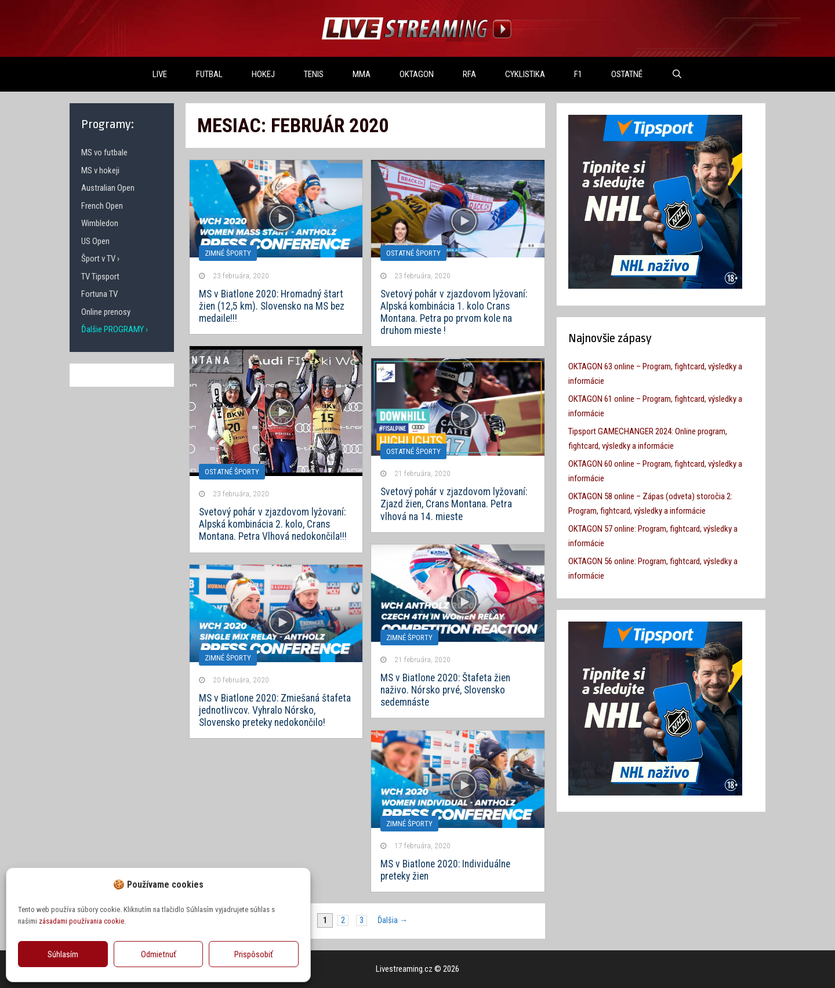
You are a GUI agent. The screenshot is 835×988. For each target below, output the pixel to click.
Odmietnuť (158, 954)
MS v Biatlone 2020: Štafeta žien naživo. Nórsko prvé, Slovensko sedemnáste (445, 690)
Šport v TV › (100, 258)
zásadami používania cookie (81, 921)
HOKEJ (263, 74)
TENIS (314, 74)
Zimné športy (228, 253)
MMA (362, 74)
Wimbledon (99, 223)
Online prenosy (105, 312)
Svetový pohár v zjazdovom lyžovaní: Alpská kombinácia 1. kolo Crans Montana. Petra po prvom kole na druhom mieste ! (453, 312)
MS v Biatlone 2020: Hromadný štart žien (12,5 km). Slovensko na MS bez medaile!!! (271, 306)
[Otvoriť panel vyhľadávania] (677, 74)
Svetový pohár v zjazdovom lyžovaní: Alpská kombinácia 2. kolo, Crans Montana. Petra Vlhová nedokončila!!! (273, 524)
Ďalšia (392, 920)
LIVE (160, 74)
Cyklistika (525, 74)
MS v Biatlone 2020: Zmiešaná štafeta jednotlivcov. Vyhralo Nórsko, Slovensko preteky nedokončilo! (275, 710)
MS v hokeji (100, 170)
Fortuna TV (99, 294)
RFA (469, 74)
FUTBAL (209, 74)
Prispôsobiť (253, 954)
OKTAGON (417, 74)
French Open (102, 206)
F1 (578, 74)
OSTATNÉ (626, 74)
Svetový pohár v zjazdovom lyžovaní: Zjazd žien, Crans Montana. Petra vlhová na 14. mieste (453, 504)
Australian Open (108, 188)
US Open (95, 241)
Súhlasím (63, 954)
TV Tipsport (100, 276)
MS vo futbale (104, 152)
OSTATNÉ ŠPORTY (413, 253)
